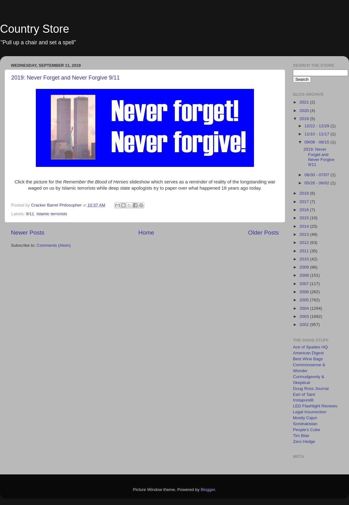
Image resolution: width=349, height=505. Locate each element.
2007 (304, 283)
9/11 (30, 213)
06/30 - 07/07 (317, 174)
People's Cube (306, 429)
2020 (304, 110)
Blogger (208, 489)
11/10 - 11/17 (317, 134)
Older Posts (263, 232)
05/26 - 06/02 (317, 183)
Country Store (34, 28)
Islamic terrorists (51, 213)
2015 (304, 218)
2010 (304, 259)
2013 (304, 234)
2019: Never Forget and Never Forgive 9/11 (65, 78)
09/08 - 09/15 (317, 142)
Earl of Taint (304, 394)
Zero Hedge (304, 441)
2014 (304, 226)
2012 (304, 242)
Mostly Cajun (305, 417)
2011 (304, 251)
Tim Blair (301, 435)
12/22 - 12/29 (317, 126)
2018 (304, 193)
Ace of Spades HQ (310, 347)
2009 (304, 267)
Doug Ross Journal (311, 388)
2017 (304, 201)
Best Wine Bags (308, 359)
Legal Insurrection (309, 412)
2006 (304, 291)
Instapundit (303, 400)
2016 (304, 209)
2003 (304, 316)
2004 (304, 308)
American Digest (308, 353)
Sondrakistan (305, 423)
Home (146, 232)
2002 (304, 324)
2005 (304, 300)
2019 (304, 118)
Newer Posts (27, 232)
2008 (304, 275)
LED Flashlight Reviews (315, 406)
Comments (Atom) (54, 245)
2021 (304, 102)
